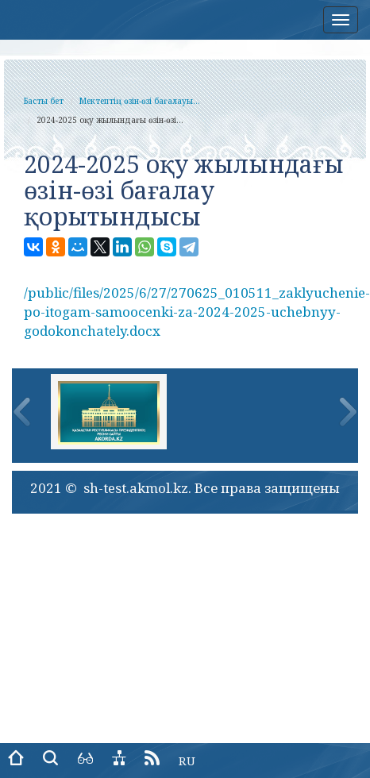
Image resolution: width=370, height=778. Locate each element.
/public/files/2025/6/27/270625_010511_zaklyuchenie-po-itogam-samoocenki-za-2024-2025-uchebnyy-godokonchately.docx (197, 312)
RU (187, 760)
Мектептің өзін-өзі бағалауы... (139, 100)
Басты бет (44, 100)
